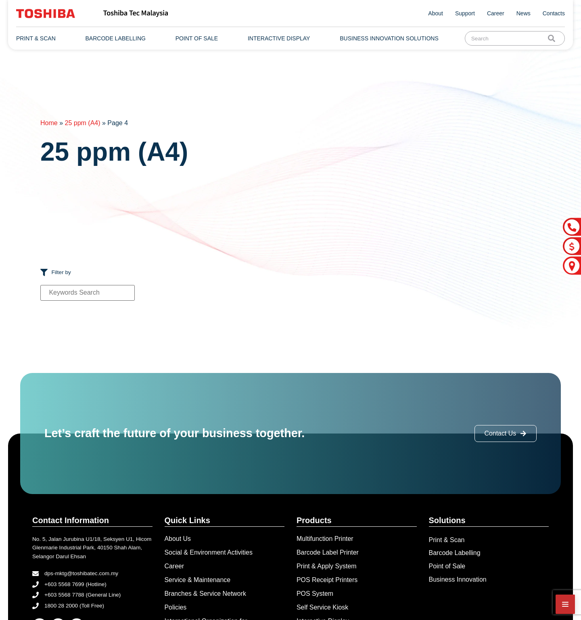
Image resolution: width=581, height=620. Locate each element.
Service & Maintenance (198, 579)
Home (49, 122)
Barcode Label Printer (328, 552)
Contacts (554, 13)
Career (495, 13)
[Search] (553, 38)
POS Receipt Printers (327, 579)
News (523, 13)
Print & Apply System (327, 566)
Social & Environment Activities (209, 552)
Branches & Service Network (206, 593)
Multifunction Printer (325, 538)
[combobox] (508, 38)
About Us (178, 538)
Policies (176, 607)
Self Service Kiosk (323, 607)
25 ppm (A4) (82, 122)
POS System (315, 593)
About (435, 13)
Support (465, 13)
